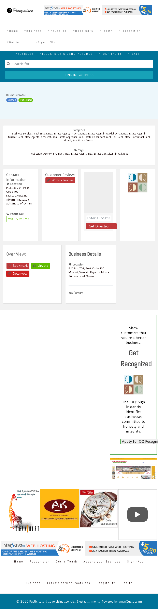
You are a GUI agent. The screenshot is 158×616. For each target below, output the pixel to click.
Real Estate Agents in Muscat (34, 137)
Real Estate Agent (75, 153)
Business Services (22, 133)
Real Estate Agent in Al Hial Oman (102, 133)
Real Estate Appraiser (65, 137)
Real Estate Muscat (83, 140)
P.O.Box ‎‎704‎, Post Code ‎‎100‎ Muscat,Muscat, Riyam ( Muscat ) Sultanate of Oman (19, 195)
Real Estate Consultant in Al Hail (97, 137)
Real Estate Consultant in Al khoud (108, 153)
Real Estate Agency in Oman (64, 133)
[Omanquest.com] (19, 11)
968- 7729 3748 (18, 219)
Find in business (79, 75)
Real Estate (40, 133)
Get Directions (100, 226)
